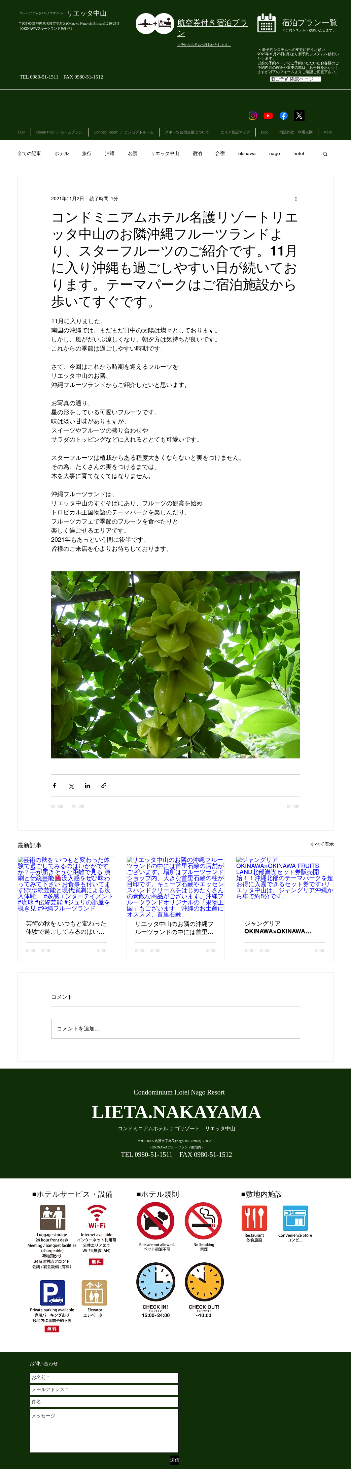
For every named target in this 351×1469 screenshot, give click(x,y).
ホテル (62, 153)
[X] (299, 115)
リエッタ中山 (165, 153)
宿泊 (197, 153)
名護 (132, 153)
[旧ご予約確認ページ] (295, 79)
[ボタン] (299, 24)
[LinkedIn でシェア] (87, 785)
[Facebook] (283, 115)
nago (274, 153)
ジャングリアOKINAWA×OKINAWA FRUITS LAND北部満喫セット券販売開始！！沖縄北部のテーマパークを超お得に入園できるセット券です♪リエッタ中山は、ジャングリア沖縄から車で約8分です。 (283, 927)
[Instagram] (252, 115)
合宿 (220, 153)
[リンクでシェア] (104, 785)
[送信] (174, 1460)
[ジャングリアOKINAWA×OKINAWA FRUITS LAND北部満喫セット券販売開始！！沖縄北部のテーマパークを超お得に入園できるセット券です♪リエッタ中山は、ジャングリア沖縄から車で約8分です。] (285, 884)
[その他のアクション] (296, 198)
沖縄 (109, 153)
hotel (298, 153)
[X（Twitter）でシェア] (71, 785)
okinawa (247, 153)
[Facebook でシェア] (54, 785)
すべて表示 (322, 844)
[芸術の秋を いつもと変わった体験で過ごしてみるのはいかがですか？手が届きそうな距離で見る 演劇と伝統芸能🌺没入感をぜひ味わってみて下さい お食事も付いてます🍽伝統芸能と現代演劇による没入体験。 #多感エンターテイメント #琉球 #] (66, 884)
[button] (325, 153)
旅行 (87, 153)
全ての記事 (29, 153)
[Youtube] (268, 115)
